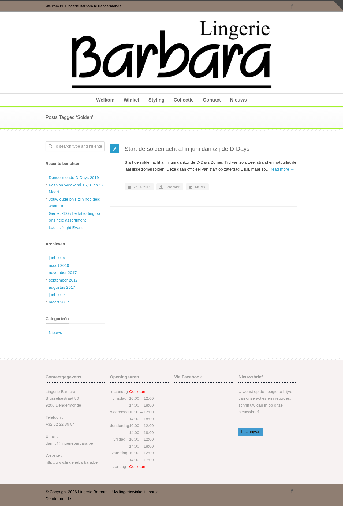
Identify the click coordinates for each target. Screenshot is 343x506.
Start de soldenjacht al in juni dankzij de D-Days (187, 148)
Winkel (131, 100)
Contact (212, 100)
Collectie (184, 100)
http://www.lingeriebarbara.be (72, 462)
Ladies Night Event (66, 227)
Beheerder (172, 187)
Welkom (105, 100)
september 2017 (63, 280)
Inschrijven (250, 431)
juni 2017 (57, 295)
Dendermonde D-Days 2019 (74, 177)
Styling (156, 100)
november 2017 (63, 272)
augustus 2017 (62, 287)
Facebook (292, 6)
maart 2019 (59, 265)
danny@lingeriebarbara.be (69, 443)
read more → (282, 169)
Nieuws (238, 100)
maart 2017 (59, 302)
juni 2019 (57, 258)
